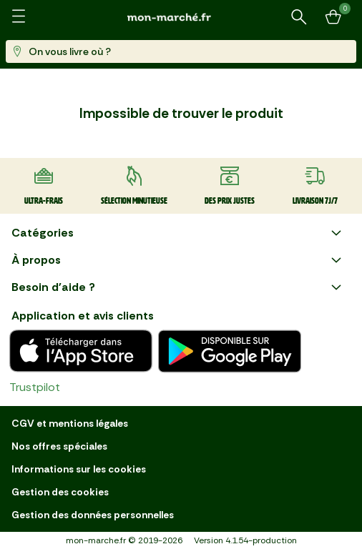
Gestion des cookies (60, 492)
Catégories (178, 233)
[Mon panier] (333, 17)
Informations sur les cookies (78, 469)
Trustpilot (34, 387)
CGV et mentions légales (69, 423)
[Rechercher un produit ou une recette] (299, 17)
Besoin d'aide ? (178, 287)
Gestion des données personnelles (92, 514)
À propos (178, 260)
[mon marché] (181, 17)
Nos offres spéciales (59, 446)
